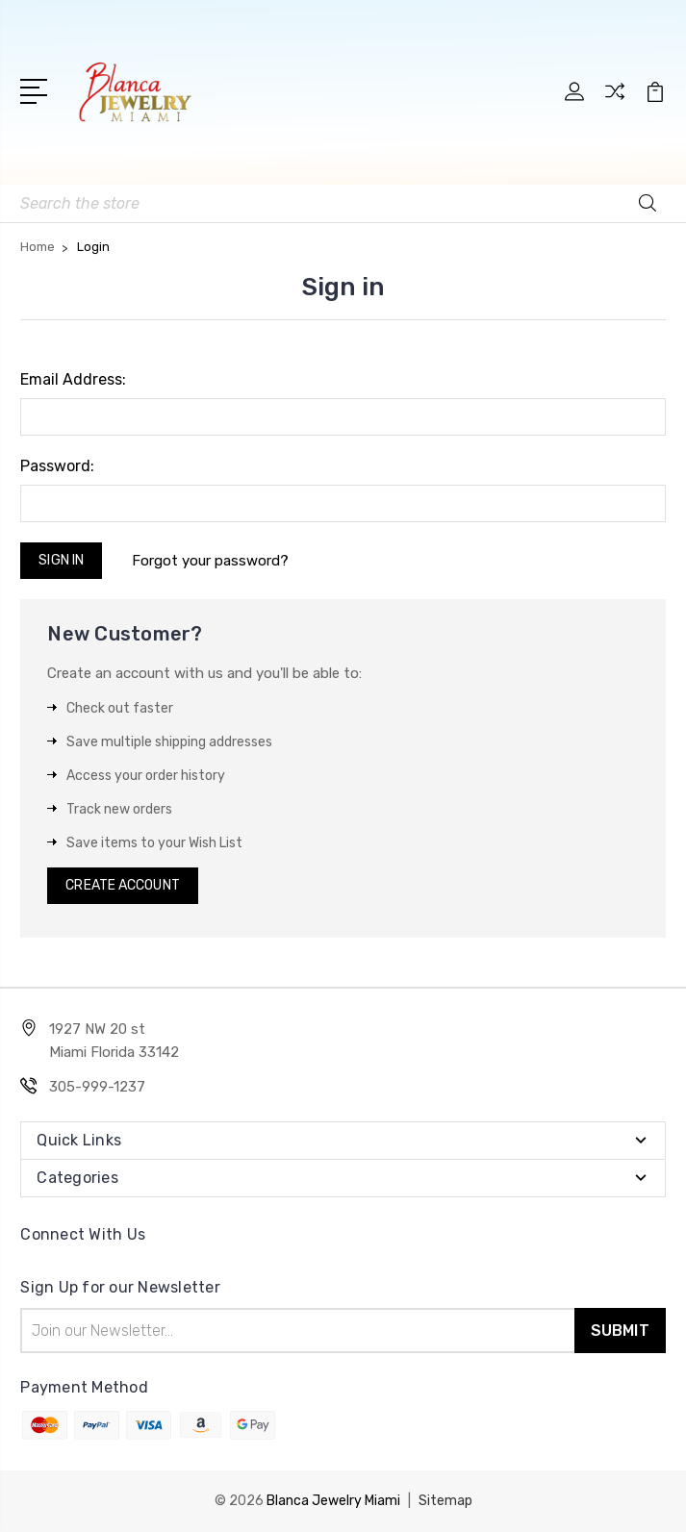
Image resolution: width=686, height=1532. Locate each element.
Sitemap (445, 1501)
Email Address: (73, 379)
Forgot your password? (210, 560)
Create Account (122, 885)
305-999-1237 (97, 1086)
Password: (57, 466)
